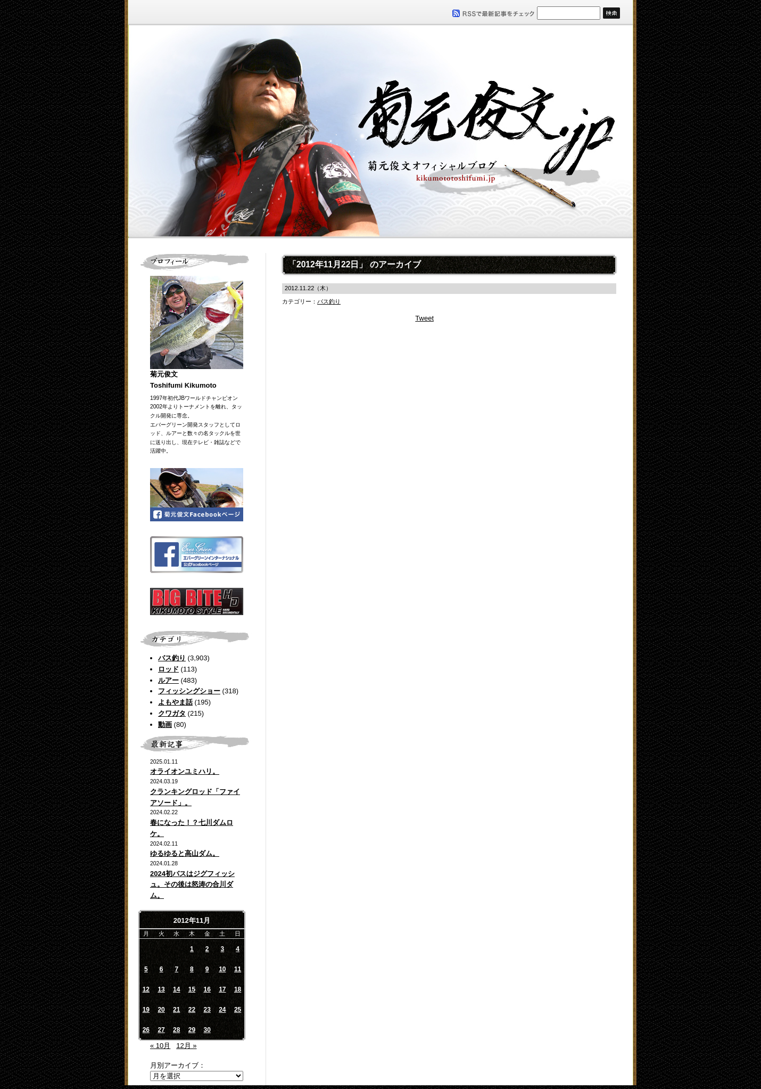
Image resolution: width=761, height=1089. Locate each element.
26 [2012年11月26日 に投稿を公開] (146, 1030)
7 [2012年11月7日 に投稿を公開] (176, 969)
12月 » (186, 1046)
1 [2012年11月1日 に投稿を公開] (192, 949)
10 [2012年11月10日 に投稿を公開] (222, 969)
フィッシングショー (189, 691)
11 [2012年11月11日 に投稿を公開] (237, 969)
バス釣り (172, 658)
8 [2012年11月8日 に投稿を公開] (192, 969)
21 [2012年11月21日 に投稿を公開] (176, 1009)
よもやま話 (175, 702)
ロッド (168, 669)
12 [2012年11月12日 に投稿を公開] (146, 989)
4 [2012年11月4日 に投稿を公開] (237, 949)
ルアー (168, 680)
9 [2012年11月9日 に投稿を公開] (207, 969)
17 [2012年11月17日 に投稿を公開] (222, 989)
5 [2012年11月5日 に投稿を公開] (146, 969)
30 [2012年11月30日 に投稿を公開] (206, 1030)
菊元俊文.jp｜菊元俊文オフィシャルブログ (380, 131)
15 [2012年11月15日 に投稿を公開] (191, 989)
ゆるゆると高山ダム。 (184, 853)
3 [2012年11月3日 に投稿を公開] (223, 949)
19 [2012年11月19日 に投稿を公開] (146, 1009)
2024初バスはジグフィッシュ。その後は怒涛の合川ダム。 (192, 885)
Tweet (424, 318)
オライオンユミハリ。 (184, 771)
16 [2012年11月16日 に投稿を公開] (206, 989)
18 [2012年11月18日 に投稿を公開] (237, 989)
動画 (165, 724)
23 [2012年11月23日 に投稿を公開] (206, 1009)
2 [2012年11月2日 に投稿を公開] (207, 949)
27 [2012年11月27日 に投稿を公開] (161, 1030)
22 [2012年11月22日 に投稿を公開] (191, 1009)
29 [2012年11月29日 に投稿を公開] (191, 1030)
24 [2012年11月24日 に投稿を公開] (222, 1009)
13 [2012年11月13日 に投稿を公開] (161, 989)
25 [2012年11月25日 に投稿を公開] (237, 1009)
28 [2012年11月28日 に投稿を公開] (176, 1030)
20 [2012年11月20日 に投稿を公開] (161, 1009)
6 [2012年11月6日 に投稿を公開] (161, 969)
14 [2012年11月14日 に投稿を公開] (176, 989)
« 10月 (160, 1046)
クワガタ (172, 713)
